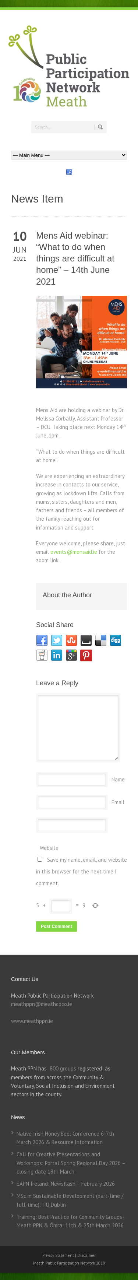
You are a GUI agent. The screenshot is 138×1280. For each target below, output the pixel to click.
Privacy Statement (58, 1255)
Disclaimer (86, 1255)
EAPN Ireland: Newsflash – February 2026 (66, 1183)
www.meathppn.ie (32, 1020)
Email (118, 802)
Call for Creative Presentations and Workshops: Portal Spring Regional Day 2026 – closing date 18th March (71, 1163)
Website (49, 847)
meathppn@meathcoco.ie (41, 1004)
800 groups (63, 1068)
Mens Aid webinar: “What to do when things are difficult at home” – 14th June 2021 (75, 258)
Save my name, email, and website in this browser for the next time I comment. (81, 871)
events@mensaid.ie (73, 551)
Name (118, 779)
